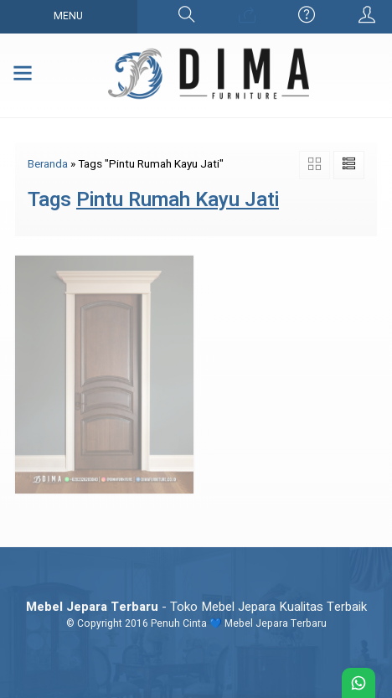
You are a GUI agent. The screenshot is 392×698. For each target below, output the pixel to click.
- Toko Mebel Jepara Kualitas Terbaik (196, 606)
